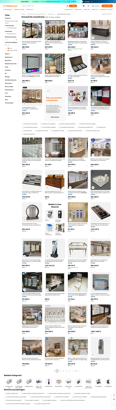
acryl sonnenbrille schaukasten (30, 127)
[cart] (89, 6)
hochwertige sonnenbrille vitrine (66, 127)
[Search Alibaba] (43, 6)
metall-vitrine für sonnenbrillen (61, 396)
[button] (67, 6)
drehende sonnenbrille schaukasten (67, 123)
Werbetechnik (51, 14)
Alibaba (23, 14)
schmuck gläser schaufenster (32, 400)
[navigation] (12, 192)
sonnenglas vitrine (101, 127)
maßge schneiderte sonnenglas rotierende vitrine (32, 393)
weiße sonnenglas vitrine (28, 134)
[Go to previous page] (54, 370)
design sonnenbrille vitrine (11, 393)
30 (75, 370)
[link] (114, 395)
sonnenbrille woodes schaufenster (98, 396)
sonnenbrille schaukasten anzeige (81, 393)
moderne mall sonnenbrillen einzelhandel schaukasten (72, 400)
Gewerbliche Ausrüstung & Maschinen (36, 14)
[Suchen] (73, 6)
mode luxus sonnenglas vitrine (74, 130)
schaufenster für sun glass (41, 130)
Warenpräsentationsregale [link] (63, 14)
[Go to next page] (78, 370)
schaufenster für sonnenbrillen (29, 123)
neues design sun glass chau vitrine (41, 403)
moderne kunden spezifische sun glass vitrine (15, 396)
